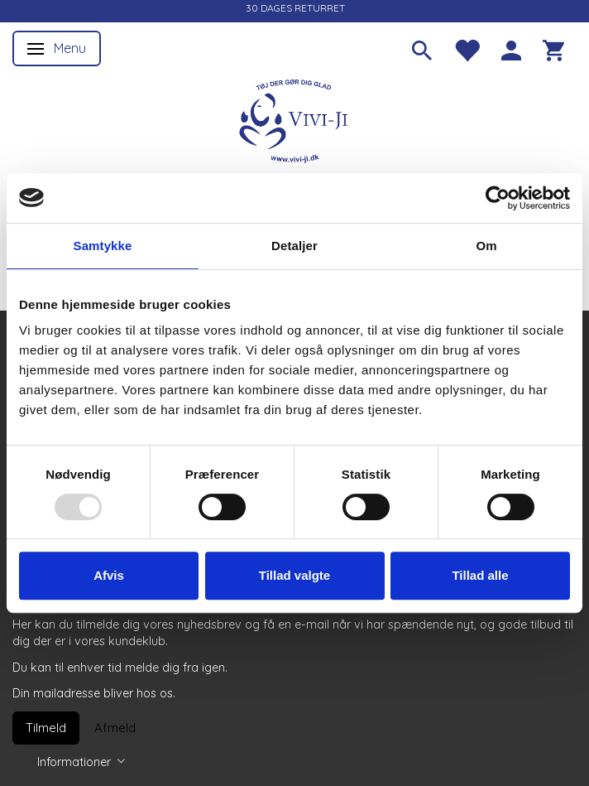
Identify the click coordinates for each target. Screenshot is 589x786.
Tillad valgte (294, 575)
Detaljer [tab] (294, 246)
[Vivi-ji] (294, 119)
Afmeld (115, 727)
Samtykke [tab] (103, 246)
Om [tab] (486, 246)
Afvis (108, 575)
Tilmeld (46, 727)
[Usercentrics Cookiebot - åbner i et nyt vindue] (497, 198)
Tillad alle (480, 575)
